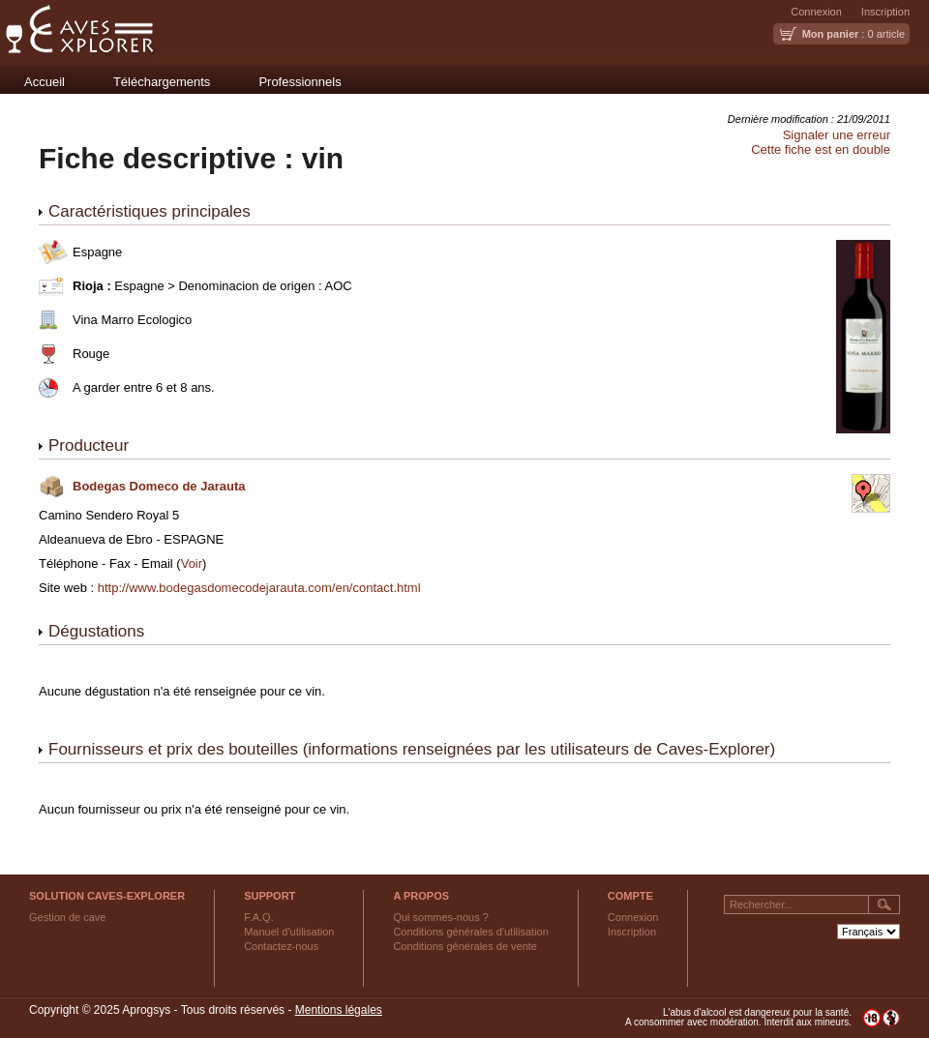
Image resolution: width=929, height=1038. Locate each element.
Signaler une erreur (836, 135)
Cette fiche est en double (820, 149)
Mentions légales (338, 1010)
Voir (191, 563)
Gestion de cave (67, 917)
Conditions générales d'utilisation (470, 931)
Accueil (44, 81)
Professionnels (299, 81)
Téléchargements (161, 81)
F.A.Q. (259, 917)
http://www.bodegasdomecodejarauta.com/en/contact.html (259, 587)
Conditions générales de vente (465, 946)
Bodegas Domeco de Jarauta (159, 486)
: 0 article (853, 34)
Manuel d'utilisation (289, 931)
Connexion (816, 11)
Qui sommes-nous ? (440, 917)
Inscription (885, 11)
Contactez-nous (281, 946)
